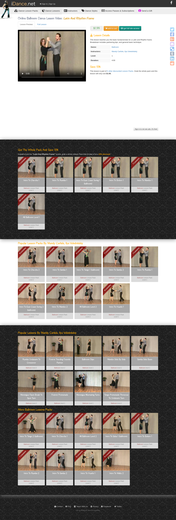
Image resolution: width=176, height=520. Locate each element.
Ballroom (115, 47)
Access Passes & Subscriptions (117, 10)
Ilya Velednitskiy (130, 51)
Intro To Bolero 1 (116, 180)
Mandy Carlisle (117, 51)
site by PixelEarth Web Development (88, 510)
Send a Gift (145, 10)
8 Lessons (79, 161)
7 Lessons (23, 161)
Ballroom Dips (88, 359)
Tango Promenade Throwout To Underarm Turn (116, 397)
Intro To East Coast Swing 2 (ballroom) (31, 309)
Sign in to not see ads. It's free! (145, 129)
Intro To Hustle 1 (116, 307)
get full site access (130, 28)
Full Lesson (41, 24)
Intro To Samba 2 (116, 270)
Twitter (118, 506)
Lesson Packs (26, 10)
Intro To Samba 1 (60, 270)
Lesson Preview (26, 24)
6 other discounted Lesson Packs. (120, 71)
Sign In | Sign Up (47, 4)
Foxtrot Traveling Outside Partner (59, 361)
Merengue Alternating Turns (88, 395)
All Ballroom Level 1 (31, 217)
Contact (58, 506)
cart (111, 28)
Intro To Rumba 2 (31, 473)
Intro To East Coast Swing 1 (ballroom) (88, 182)
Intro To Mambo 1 (144, 180)
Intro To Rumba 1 (59, 180)
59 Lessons (79, 287)
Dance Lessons (51, 10)
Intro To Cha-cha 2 (31, 270)
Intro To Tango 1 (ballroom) (88, 270)
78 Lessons (22, 198)
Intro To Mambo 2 (60, 307)
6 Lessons (23, 251)
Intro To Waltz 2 (116, 473)
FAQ (68, 506)
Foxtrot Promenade (59, 395)
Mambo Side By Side (116, 359)
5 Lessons (51, 251)
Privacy (94, 506)
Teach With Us (81, 506)
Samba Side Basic (144, 359)
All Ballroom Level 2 (88, 307)
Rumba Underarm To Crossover (31, 361)
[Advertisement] (88, 107)
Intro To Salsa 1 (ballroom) (116, 436)
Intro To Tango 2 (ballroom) (31, 436)
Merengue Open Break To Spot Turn (31, 397)
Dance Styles (89, 10)
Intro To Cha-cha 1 (31, 180)
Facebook (106, 506)
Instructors (70, 10)
